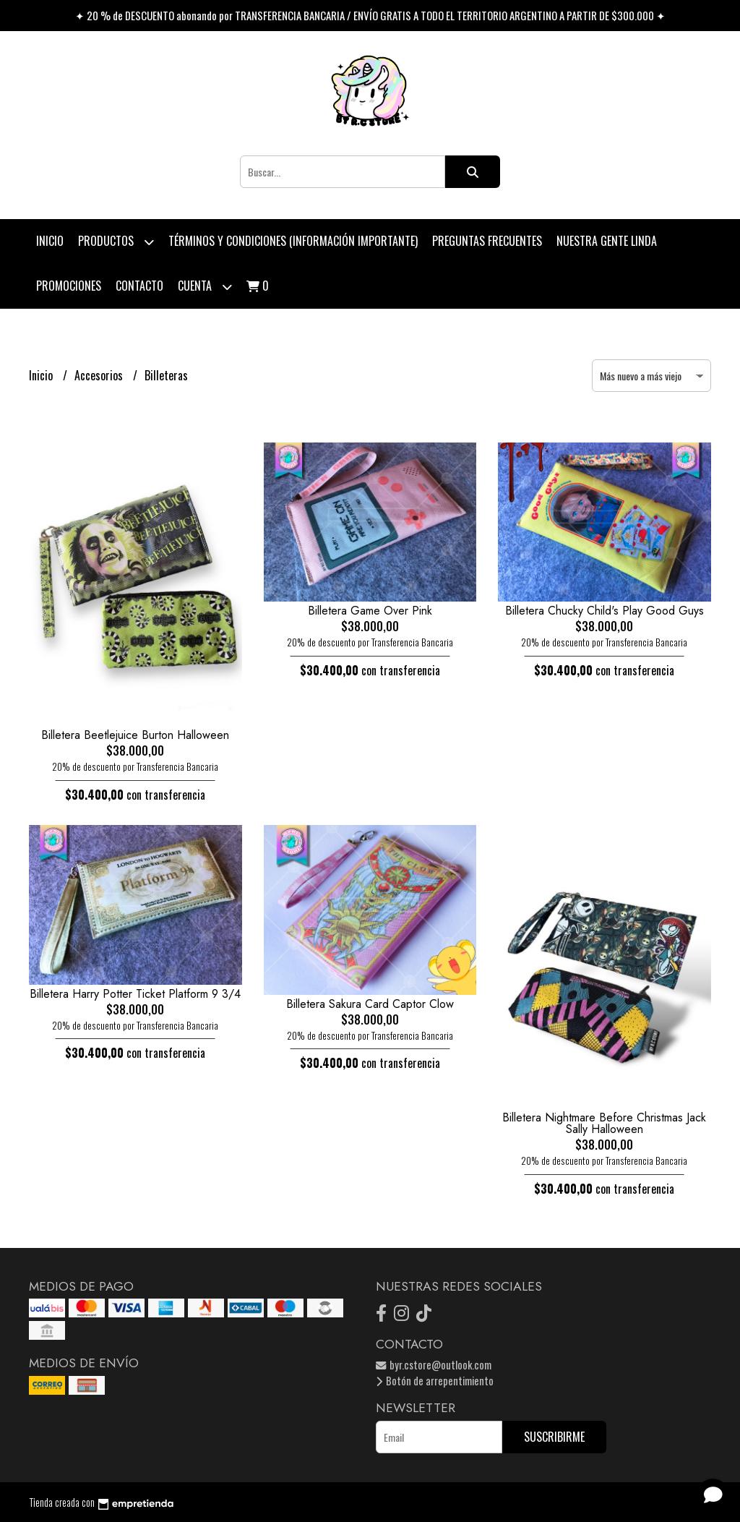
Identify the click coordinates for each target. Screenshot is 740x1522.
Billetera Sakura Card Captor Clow (370, 1004)
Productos (116, 242)
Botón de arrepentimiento (435, 1380)
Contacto (139, 285)
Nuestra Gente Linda (606, 240)
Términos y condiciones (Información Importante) (293, 240)
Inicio (50, 240)
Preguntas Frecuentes (487, 240)
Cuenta (205, 287)
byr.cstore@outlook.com (433, 1364)
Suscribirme (554, 1436)
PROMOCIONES (68, 285)
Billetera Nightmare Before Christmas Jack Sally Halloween (604, 1123)
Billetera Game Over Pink (370, 610)
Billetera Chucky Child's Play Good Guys (604, 610)
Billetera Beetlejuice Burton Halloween (135, 735)
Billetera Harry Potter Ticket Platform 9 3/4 (135, 994)
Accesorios (100, 375)
